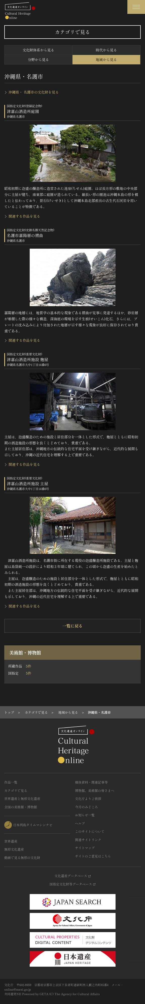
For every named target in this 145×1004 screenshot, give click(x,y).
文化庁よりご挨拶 (88, 798)
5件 (28, 666)
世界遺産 (10, 841)
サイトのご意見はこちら (93, 856)
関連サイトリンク (88, 839)
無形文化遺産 (14, 849)
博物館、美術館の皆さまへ (94, 790)
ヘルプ (80, 823)
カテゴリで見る (15, 790)
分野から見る (38, 59)
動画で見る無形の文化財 (22, 857)
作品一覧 (10, 782)
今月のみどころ (86, 807)
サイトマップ (85, 847)
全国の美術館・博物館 (20, 807)
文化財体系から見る (38, 49)
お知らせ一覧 (85, 815)
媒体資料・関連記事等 (91, 782)
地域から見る (106, 59)
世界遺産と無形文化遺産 (22, 798)
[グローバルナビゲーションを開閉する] (136, 7)
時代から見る (106, 49)
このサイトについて (89, 831)
